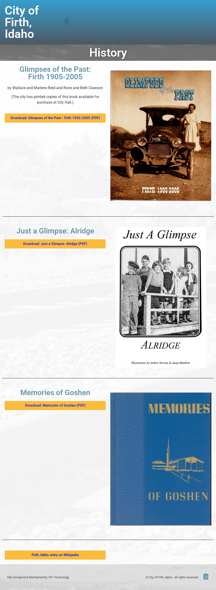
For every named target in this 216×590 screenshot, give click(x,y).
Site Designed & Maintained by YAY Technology (38, 577)
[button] (66, 21)
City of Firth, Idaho (22, 22)
